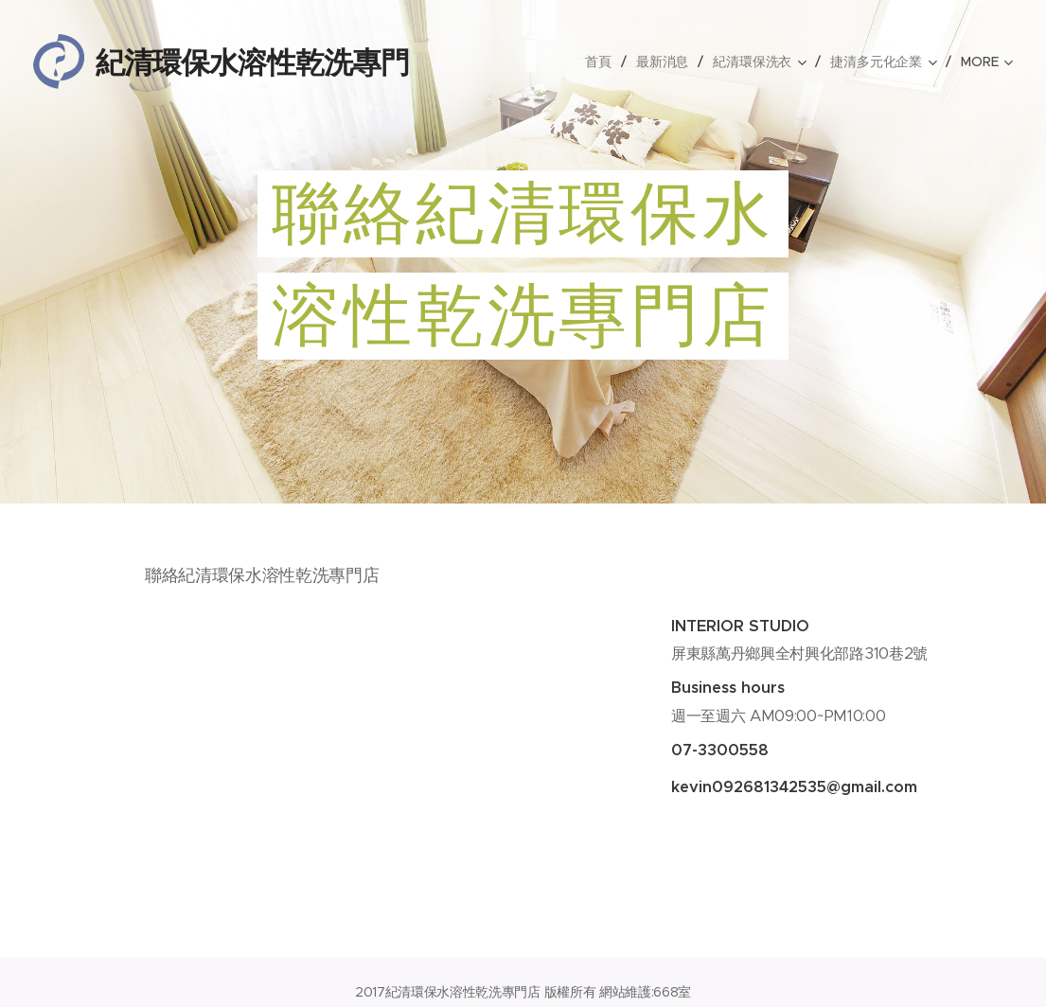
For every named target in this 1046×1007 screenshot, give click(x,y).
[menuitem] (600, 61)
